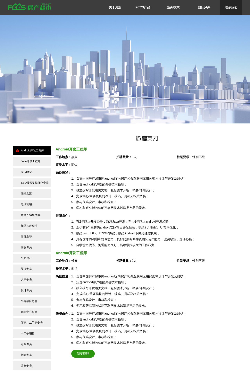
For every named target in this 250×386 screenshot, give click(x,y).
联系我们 (231, 7)
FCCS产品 (143, 7)
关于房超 (115, 7)
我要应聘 (83, 353)
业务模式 (173, 7)
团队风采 (204, 7)
